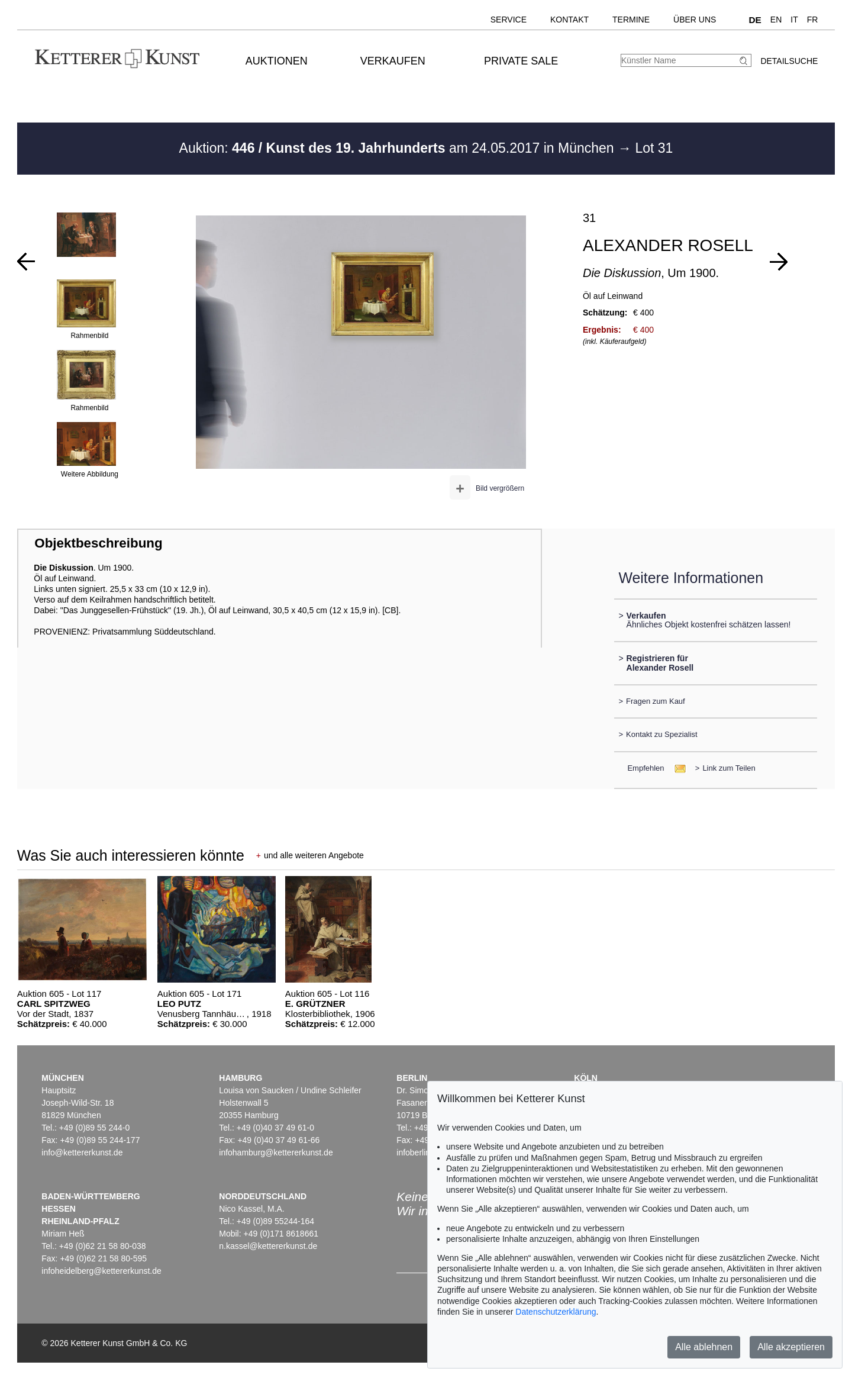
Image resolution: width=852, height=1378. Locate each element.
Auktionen (277, 61)
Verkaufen (392, 61)
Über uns (694, 19)
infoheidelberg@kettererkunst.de (101, 1271)
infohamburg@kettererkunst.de (276, 1152)
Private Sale (521, 61)
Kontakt (569, 19)
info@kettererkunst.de (81, 1152)
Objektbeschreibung (98, 543)
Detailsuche (789, 61)
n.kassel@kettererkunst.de (268, 1246)
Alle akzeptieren (791, 1347)
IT (794, 19)
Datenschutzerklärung (555, 1311)
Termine (631, 19)
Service (508, 19)
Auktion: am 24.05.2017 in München (398, 148)
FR (812, 19)
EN (776, 19)
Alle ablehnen (703, 1347)
